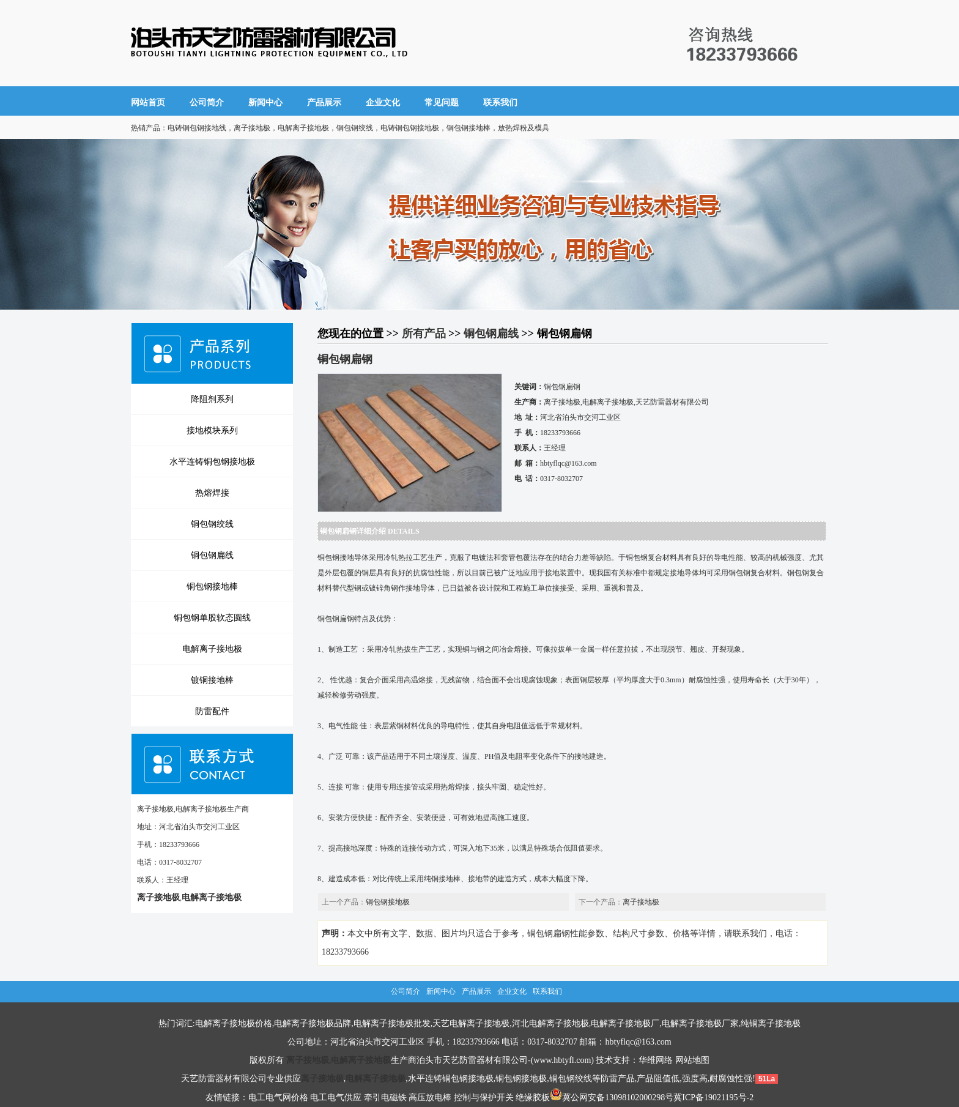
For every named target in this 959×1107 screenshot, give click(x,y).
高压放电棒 (430, 1097)
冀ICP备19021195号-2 (713, 1097)
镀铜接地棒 (212, 680)
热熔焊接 (212, 493)
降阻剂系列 (212, 399)
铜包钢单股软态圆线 (212, 617)
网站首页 (148, 102)
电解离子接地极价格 (233, 1023)
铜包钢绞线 (212, 524)
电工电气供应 (335, 1097)
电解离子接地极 (212, 649)
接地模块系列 (212, 430)
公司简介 (207, 102)
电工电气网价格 (278, 1097)
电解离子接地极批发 (392, 1023)
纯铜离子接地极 (771, 1023)
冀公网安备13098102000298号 (611, 1097)
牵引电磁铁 (385, 1097)
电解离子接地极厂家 (700, 1023)
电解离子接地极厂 (625, 1023)
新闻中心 (265, 102)
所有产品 (424, 333)
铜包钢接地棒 (212, 586)
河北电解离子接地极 (550, 1023)
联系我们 (500, 102)
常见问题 (441, 102)
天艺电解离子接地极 (470, 1023)
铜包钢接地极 (388, 902)
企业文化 (383, 102)
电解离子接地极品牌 (312, 1023)
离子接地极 (641, 902)
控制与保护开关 (484, 1097)
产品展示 (324, 102)
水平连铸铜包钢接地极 (212, 461)
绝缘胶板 (533, 1097)
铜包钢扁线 (212, 555)
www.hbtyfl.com (562, 1060)
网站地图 (692, 1060)
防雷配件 (212, 711)
